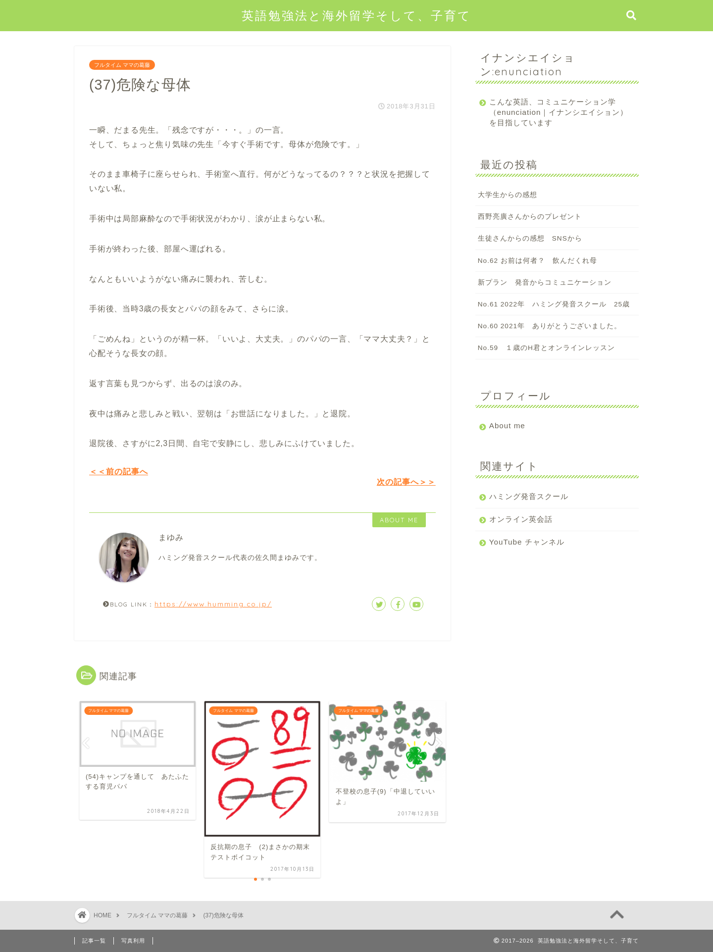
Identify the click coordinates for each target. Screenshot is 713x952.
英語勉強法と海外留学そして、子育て (356, 15)
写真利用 (133, 941)
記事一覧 (94, 941)
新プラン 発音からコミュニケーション (544, 282)
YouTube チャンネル (526, 542)
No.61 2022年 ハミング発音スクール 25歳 (554, 304)
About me (507, 425)
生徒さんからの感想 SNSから (530, 238)
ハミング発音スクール (528, 496)
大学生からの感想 (507, 195)
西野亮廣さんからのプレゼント (530, 216)
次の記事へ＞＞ (406, 482)
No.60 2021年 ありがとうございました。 (549, 326)
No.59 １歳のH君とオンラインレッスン (546, 347)
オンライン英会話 (521, 519)
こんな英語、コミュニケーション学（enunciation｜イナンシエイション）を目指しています (552, 112)
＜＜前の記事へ (118, 471)
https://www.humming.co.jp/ (213, 604)
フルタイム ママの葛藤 (122, 65)
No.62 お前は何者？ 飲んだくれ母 (537, 260)
